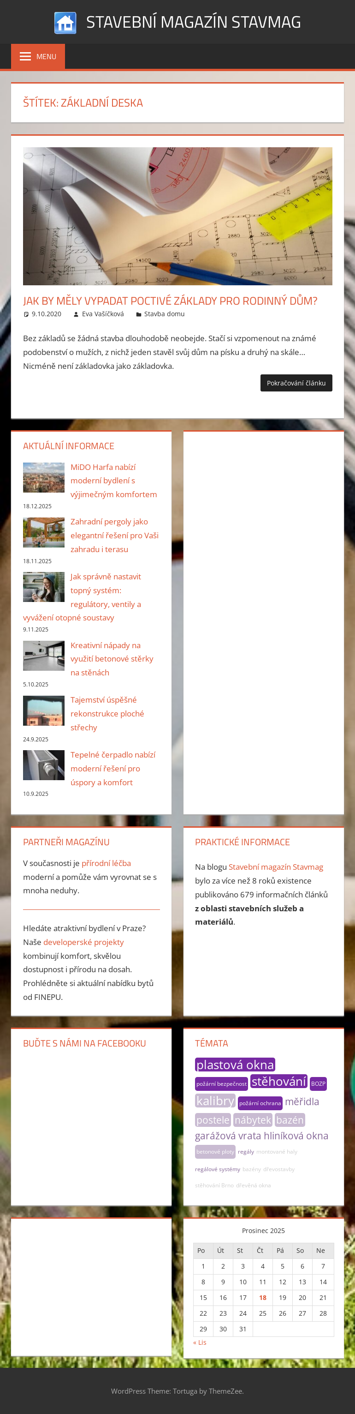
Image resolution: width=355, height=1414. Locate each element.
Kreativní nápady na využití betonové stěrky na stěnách (112, 659)
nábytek (253, 1119)
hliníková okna (296, 1135)
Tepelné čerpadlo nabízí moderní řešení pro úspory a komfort (113, 768)
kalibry (215, 1100)
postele (213, 1119)
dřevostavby (279, 1169)
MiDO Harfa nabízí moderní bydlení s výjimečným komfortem (114, 481)
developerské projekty (83, 942)
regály (246, 1151)
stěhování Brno (214, 1185)
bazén (290, 1119)
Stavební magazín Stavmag (193, 21)
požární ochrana (260, 1103)
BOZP (318, 1084)
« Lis (200, 1342)
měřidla (302, 1101)
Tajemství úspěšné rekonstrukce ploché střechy (107, 713)
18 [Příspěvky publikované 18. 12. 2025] (262, 1297)
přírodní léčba (106, 863)
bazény (252, 1169)
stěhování (279, 1081)
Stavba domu (164, 313)
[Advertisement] (263, 497)
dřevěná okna (253, 1185)
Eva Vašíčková (103, 313)
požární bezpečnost (221, 1084)
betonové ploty (215, 1151)
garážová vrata (228, 1135)
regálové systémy (217, 1169)
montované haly (276, 1151)
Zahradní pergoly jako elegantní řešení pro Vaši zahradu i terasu (115, 535)
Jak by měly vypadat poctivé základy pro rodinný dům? (170, 300)
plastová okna (235, 1064)
